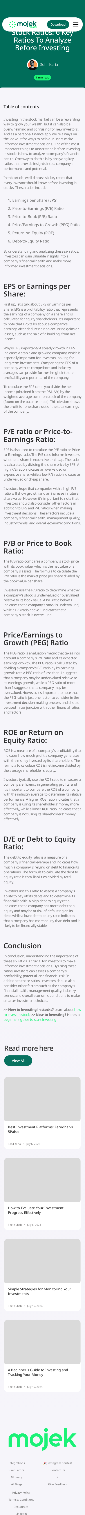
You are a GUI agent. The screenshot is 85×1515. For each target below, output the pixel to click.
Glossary (16, 1477)
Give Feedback (57, 1484)
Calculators (16, 1470)
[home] (23, 24)
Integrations (17, 1463)
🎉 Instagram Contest (57, 1463)
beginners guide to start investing (30, 1019)
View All (18, 1062)
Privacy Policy (21, 1493)
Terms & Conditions (21, 1500)
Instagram (21, 1507)
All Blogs (16, 1484)
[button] (75, 24)
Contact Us (58, 1470)
